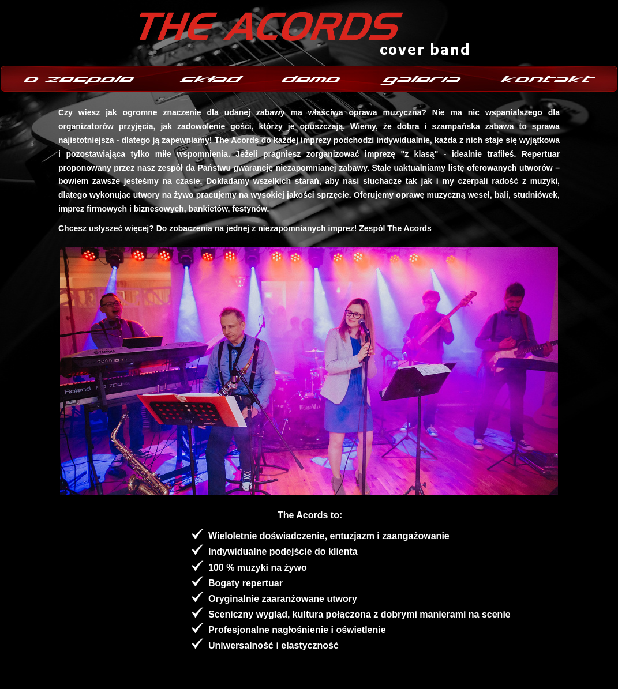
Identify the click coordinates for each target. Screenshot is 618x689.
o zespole (81, 79)
